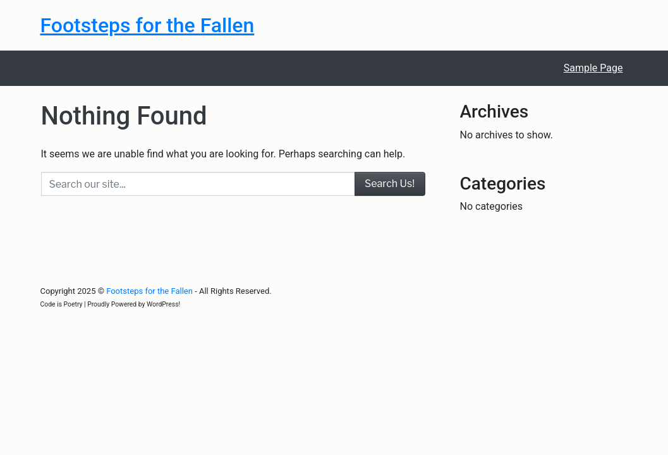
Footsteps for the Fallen (147, 25)
